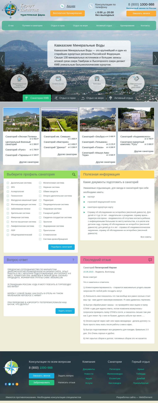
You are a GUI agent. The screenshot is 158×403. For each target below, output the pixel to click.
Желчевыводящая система (23, 204)
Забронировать (41, 382)
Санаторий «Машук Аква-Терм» (95, 153)
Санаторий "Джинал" (55, 147)
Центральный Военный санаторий (18, 143)
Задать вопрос (65, 311)
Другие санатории (28, 162)
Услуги (88, 383)
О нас (12, 25)
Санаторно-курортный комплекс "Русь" (132, 143)
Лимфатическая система (22, 226)
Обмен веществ (50, 191)
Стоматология (49, 235)
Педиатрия (48, 200)
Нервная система (51, 187)
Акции (67, 6)
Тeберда (140, 373)
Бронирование (127, 25)
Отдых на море (81, 25)
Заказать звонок (141, 13)
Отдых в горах (59, 25)
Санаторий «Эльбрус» (94, 136)
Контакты (145, 25)
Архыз (140, 369)
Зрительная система (20, 213)
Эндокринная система (53, 226)
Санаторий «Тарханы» (18, 155)
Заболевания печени (20, 209)
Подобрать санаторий (61, 247)
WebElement (145, 397)
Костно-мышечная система (23, 222)
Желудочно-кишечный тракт (24, 200)
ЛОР (13, 230)
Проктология (49, 230)
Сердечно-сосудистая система (57, 217)
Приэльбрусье (140, 383)
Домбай (141, 378)
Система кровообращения (55, 239)
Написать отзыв (66, 382)
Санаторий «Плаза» (93, 147)
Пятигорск (114, 369)
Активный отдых (105, 25)
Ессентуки (114, 378)
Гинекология (17, 196)
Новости (88, 373)
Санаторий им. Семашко (57, 136)
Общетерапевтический (21, 235)
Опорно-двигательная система (57, 196)
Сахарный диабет (51, 213)
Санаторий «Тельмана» (95, 142)
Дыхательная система (21, 183)
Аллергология (17, 191)
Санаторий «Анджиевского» (135, 136)
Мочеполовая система (53, 183)
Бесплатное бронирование (67, 13)
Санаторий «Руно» (16, 149)
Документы (89, 369)
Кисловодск (115, 383)
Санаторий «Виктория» (56, 142)
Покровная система (52, 209)
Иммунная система (20, 217)
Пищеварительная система (56, 204)
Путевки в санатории (33, 25)
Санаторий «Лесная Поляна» (21, 136)
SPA (13, 187)
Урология (47, 222)
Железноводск (115, 373)
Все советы (146, 237)
